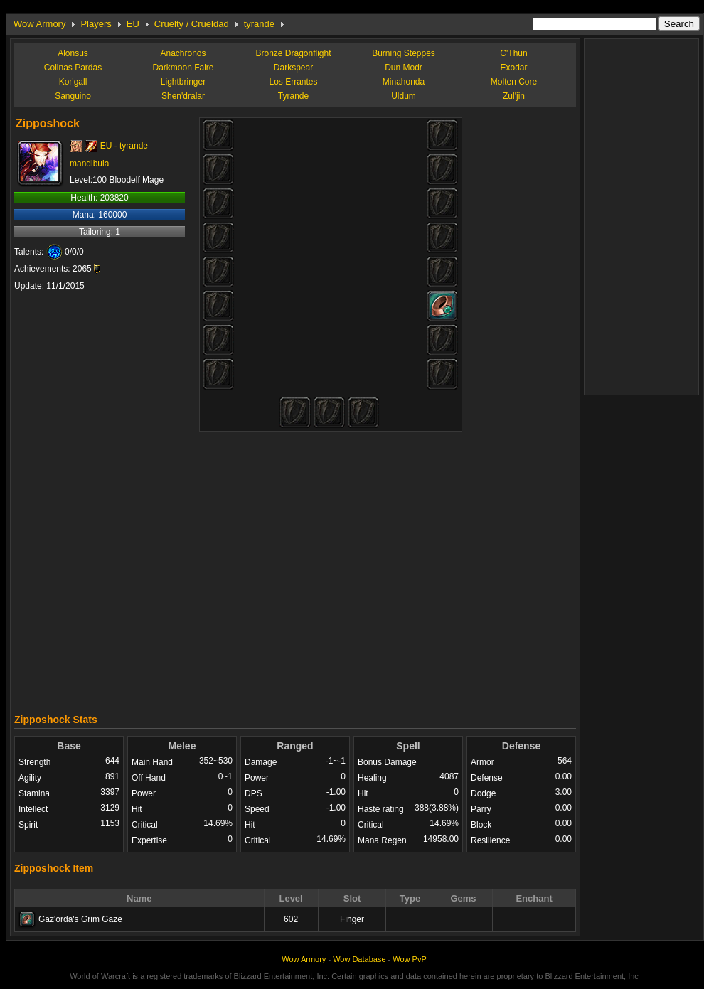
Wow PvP (409, 959)
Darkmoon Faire (182, 68)
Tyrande (293, 96)
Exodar (513, 68)
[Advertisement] (417, 567)
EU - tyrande (124, 146)
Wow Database (359, 959)
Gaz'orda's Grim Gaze (80, 919)
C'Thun (513, 53)
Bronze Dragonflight (293, 53)
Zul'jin (514, 96)
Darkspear (293, 68)
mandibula (89, 164)
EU (133, 23)
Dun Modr (403, 68)
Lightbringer (183, 82)
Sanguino (73, 96)
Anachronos (183, 53)
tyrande (259, 23)
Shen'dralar (183, 96)
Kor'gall (73, 82)
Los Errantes (293, 82)
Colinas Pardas (73, 68)
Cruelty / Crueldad (191, 23)
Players (95, 23)
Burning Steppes (403, 53)
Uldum (403, 96)
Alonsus (73, 53)
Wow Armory (39, 23)
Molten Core (514, 82)
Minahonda (404, 82)
